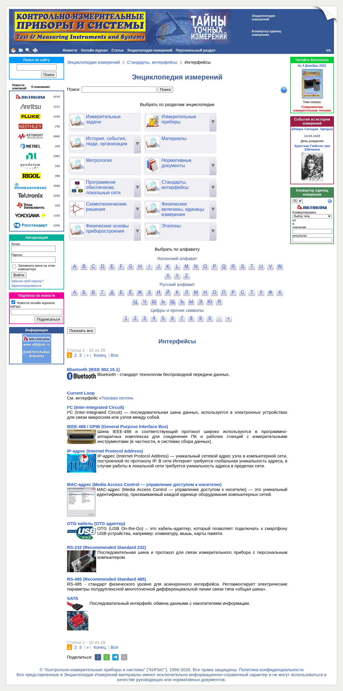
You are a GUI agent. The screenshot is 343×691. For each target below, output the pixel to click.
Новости (70, 50)
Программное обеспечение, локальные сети (95, 187)
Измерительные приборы (170, 119)
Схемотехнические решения (98, 207)
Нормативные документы (168, 163)
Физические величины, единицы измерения (174, 209)
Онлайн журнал (94, 50)
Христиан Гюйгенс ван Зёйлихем (312, 147)
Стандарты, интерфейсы (167, 185)
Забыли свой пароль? (27, 281)
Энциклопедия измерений (149, 50)
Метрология (91, 160)
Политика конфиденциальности (271, 669)
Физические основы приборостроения (99, 228)
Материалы (166, 138)
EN (328, 50)
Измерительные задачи (95, 119)
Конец (100, 355)
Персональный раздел (195, 50)
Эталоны (163, 226)
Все (114, 355)
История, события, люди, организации (98, 141)
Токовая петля (116, 397)
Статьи (117, 50)
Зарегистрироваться (26, 285)
